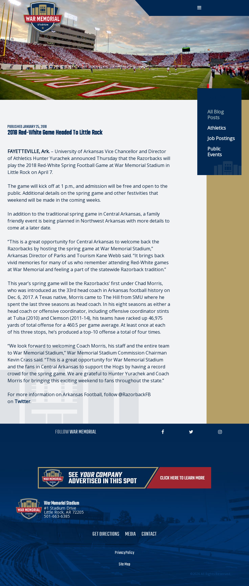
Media (130, 534)
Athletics (216, 128)
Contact (149, 534)
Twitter (22, 401)
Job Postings (221, 138)
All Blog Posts (215, 115)
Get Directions (105, 534)
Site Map (124, 564)
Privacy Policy (124, 553)
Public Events (214, 152)
